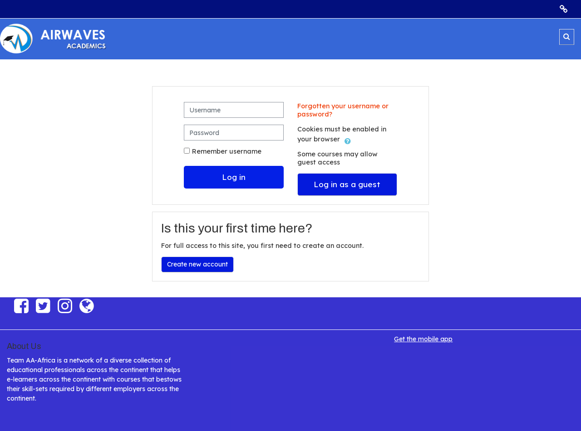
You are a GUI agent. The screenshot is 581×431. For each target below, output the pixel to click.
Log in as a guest (347, 184)
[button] (566, 37)
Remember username (226, 151)
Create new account (197, 264)
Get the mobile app (423, 339)
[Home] (56, 38)
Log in (234, 177)
